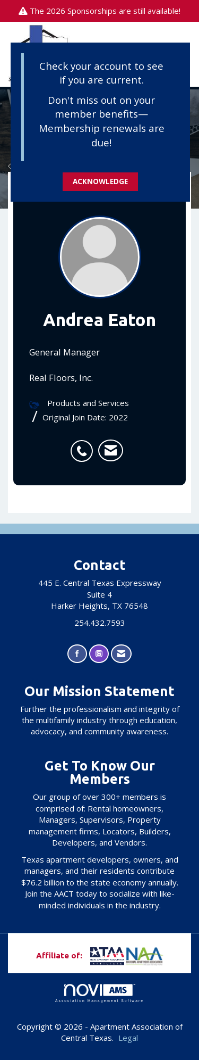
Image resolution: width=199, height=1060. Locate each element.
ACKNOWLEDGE (100, 181)
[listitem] (84, 445)
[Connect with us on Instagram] (99, 653)
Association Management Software (99, 993)
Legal (128, 1037)
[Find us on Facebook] (77, 653)
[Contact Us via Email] (121, 653)
